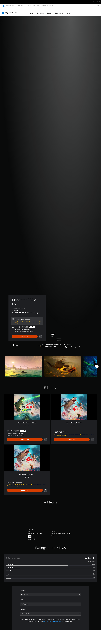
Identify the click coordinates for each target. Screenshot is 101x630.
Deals (49, 11)
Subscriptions (58, 11)
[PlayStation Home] (3, 6)
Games (8, 5)
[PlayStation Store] (10, 10)
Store (43, 5)
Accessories (31, 5)
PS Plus (23, 5)
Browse (68, 11)
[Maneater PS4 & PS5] (23, 364)
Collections (40, 11)
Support (49, 5)
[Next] (97, 364)
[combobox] (50, 592)
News (38, 5)
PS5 (13, 5)
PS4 (18, 5)
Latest (32, 11)
